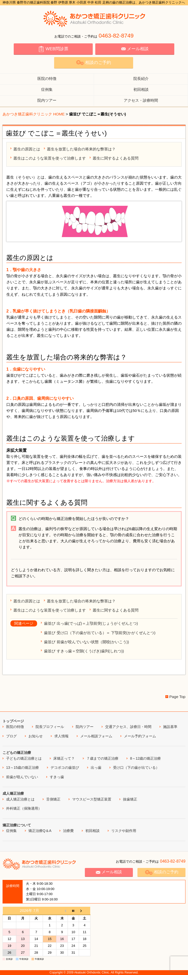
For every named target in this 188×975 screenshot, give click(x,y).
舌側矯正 (53, 799)
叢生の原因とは (26, 149)
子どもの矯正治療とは (24, 758)
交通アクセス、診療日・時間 (128, 727)
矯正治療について (17, 825)
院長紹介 (141, 78)
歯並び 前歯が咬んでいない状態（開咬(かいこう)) (86, 642)
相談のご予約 (93, 62)
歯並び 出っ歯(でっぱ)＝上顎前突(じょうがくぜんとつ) (91, 623)
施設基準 (170, 727)
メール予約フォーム (140, 736)
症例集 (47, 89)
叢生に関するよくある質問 (115, 158)
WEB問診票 (53, 49)
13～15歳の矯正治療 (22, 767)
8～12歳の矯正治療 (145, 758)
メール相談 (135, 48)
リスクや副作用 (123, 831)
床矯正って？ (64, 758)
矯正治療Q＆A (39, 831)
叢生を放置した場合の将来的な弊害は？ (81, 149)
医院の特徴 (46, 78)
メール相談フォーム (96, 736)
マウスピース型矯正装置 (91, 799)
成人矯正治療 (13, 793)
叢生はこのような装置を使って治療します (49, 158)
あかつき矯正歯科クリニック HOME (34, 114)
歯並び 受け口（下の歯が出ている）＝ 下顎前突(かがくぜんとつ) (99, 633)
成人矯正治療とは (20, 799)
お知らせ (35, 736)
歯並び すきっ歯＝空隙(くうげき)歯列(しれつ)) (84, 651)
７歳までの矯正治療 (102, 758)
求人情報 (61, 736)
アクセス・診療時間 (141, 100)
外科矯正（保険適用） (24, 808)
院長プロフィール (50, 727)
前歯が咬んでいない (22, 777)
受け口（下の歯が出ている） (136, 767)
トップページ (13, 721)
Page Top (177, 696)
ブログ (11, 736)
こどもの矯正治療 (17, 753)
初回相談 (141, 89)
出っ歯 (96, 767)
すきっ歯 (57, 777)
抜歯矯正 (130, 799)
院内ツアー (46, 100)
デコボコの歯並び (65, 767)
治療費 (68, 831)
